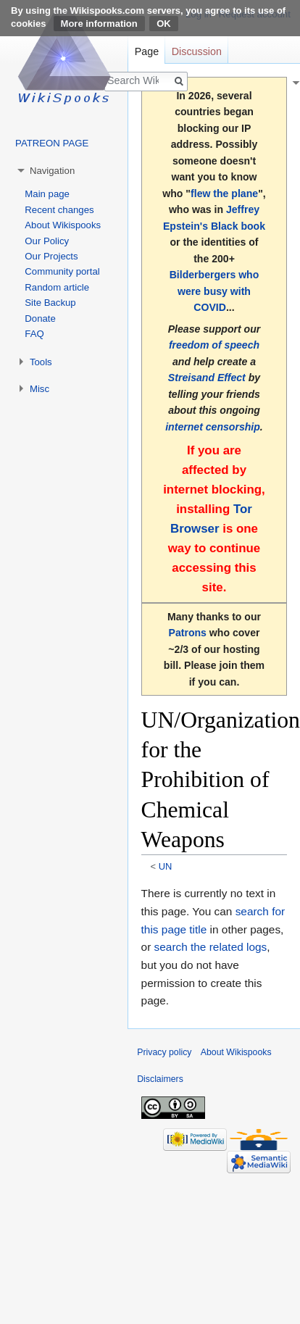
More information (99, 23)
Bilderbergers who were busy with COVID (214, 291)
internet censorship (212, 427)
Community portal (62, 271)
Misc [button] (39, 388)
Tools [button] (41, 362)
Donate (40, 318)
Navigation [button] (52, 170)
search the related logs (210, 947)
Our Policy (47, 241)
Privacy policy (164, 1052)
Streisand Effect (207, 377)
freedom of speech (214, 345)
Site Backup (50, 302)
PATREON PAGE (51, 143)
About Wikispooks (63, 225)
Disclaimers (160, 1079)
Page (147, 51)
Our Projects (51, 256)
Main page (47, 193)
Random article (57, 287)
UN (165, 866)
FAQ (34, 333)
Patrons (188, 632)
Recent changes (59, 209)
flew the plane (224, 193)
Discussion (197, 51)
